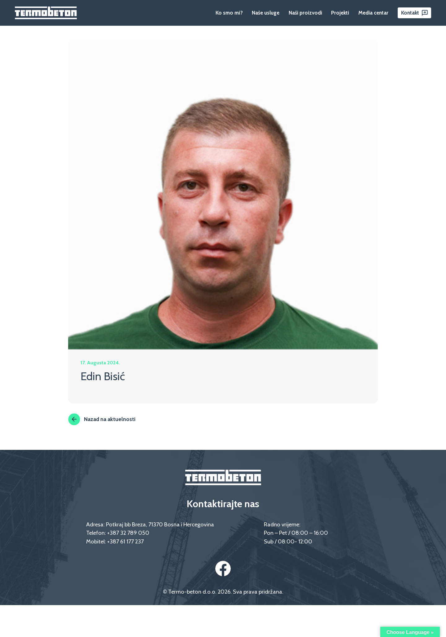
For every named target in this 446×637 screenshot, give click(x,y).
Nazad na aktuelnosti (101, 419)
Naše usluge (265, 13)
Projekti (340, 13)
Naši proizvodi (305, 13)
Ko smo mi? (229, 13)
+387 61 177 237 (125, 541)
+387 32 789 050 (128, 532)
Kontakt (410, 13)
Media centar (373, 13)
